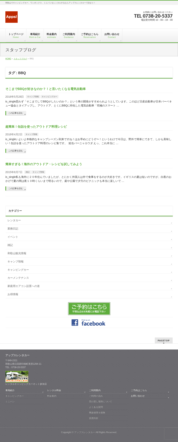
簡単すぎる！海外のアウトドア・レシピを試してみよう (43, 164)
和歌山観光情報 (16, 253)
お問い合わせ (138, 396)
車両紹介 (10, 390)
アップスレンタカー (84, 432)
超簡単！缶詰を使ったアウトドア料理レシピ (36, 126)
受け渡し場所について (100, 401)
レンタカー (14, 220)
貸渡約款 (93, 418)
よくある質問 (96, 407)
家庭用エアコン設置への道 (23, 286)
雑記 (28, 172)
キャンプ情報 (33, 97)
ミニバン (10, 401)
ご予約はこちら (139, 390)
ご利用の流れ (96, 396)
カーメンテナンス (18, 277)
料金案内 (51, 396)
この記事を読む (15, 113)
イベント (12, 236)
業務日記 (12, 228)
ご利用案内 (95, 390)
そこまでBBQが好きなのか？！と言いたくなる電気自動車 (45, 89)
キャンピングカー (49, 97)
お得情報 (12, 294)
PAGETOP (164, 340)
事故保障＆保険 (97, 412)
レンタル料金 (54, 390)
